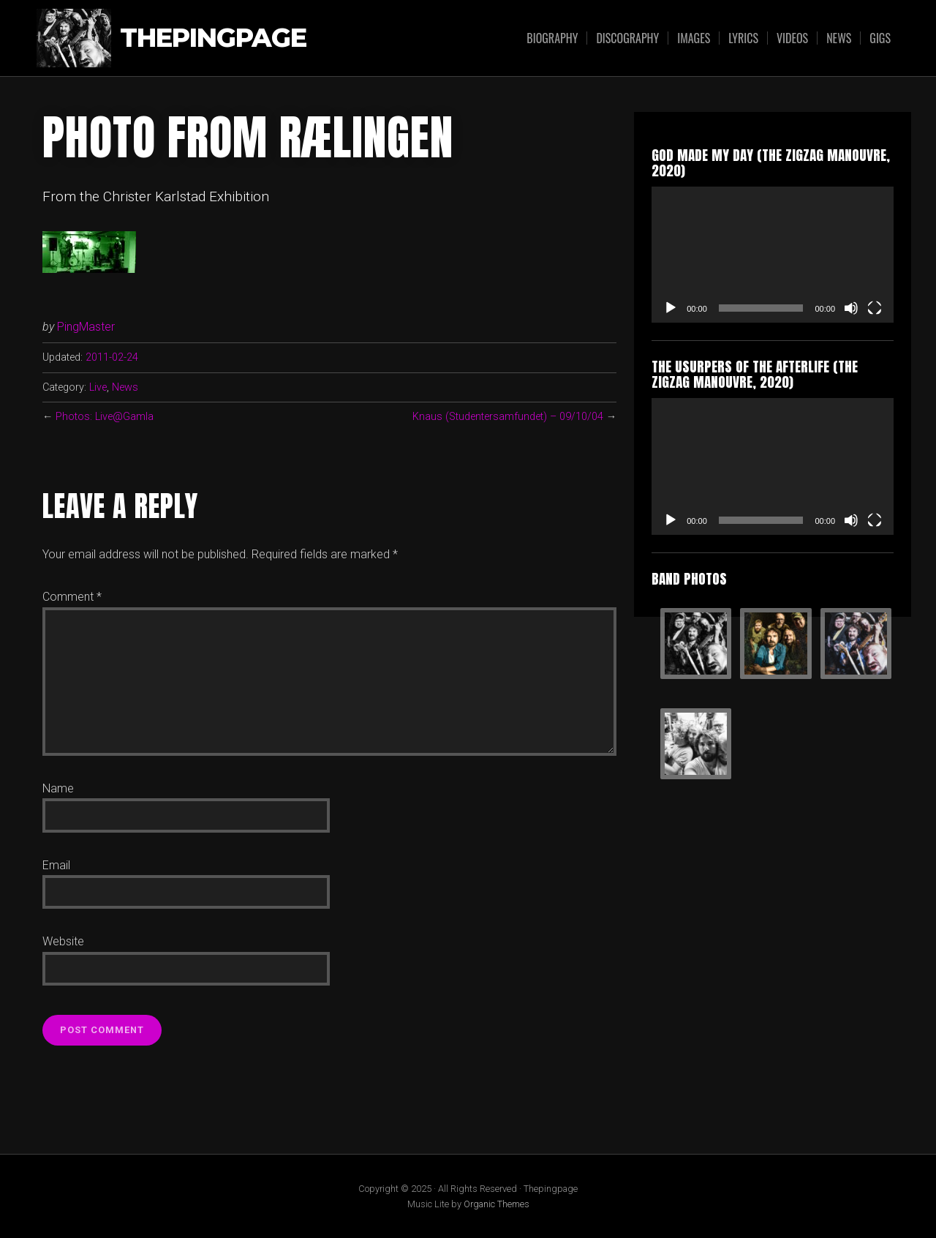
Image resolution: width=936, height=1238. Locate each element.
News (838, 38)
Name (58, 788)
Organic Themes (496, 1203)
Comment (72, 597)
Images (693, 38)
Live (98, 387)
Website (63, 941)
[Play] (670, 308)
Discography (627, 38)
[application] (773, 255)
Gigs (880, 38)
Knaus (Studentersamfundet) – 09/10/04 (507, 416)
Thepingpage (213, 38)
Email (56, 865)
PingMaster (86, 327)
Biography (552, 38)
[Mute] (851, 308)
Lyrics (743, 38)
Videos (792, 38)
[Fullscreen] (874, 308)
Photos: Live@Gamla (105, 416)
